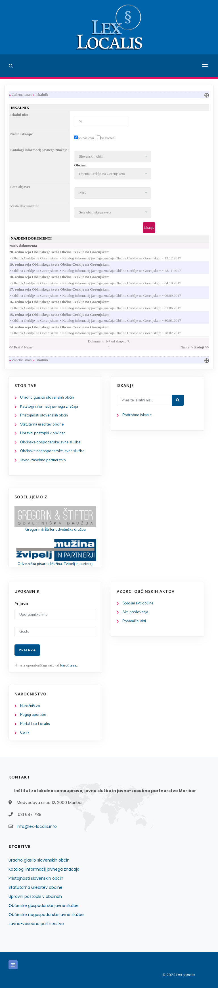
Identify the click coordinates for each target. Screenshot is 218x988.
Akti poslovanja (135, 612)
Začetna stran (22, 94)
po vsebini (108, 138)
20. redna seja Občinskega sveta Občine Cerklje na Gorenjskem (65, 252)
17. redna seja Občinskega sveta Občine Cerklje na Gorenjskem (65, 289)
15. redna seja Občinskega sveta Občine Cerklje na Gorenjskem (65, 314)
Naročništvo (30, 705)
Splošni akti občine (137, 603)
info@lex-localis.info (37, 826)
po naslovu (86, 138)
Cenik (24, 732)
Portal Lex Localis (35, 723)
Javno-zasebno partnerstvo (43, 460)
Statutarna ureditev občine (42, 424)
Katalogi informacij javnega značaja (49, 406)
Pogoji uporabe (33, 714)
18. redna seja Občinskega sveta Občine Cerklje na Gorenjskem (65, 277)
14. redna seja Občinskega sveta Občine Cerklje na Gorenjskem (65, 327)
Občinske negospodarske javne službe (52, 451)
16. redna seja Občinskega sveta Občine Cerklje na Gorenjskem (65, 302)
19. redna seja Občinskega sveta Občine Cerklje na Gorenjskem (65, 264)
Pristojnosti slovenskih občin (44, 415)
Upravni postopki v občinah (43, 433)
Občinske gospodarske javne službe (50, 442)
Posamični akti (134, 621)
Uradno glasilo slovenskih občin (47, 397)
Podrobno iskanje (137, 415)
